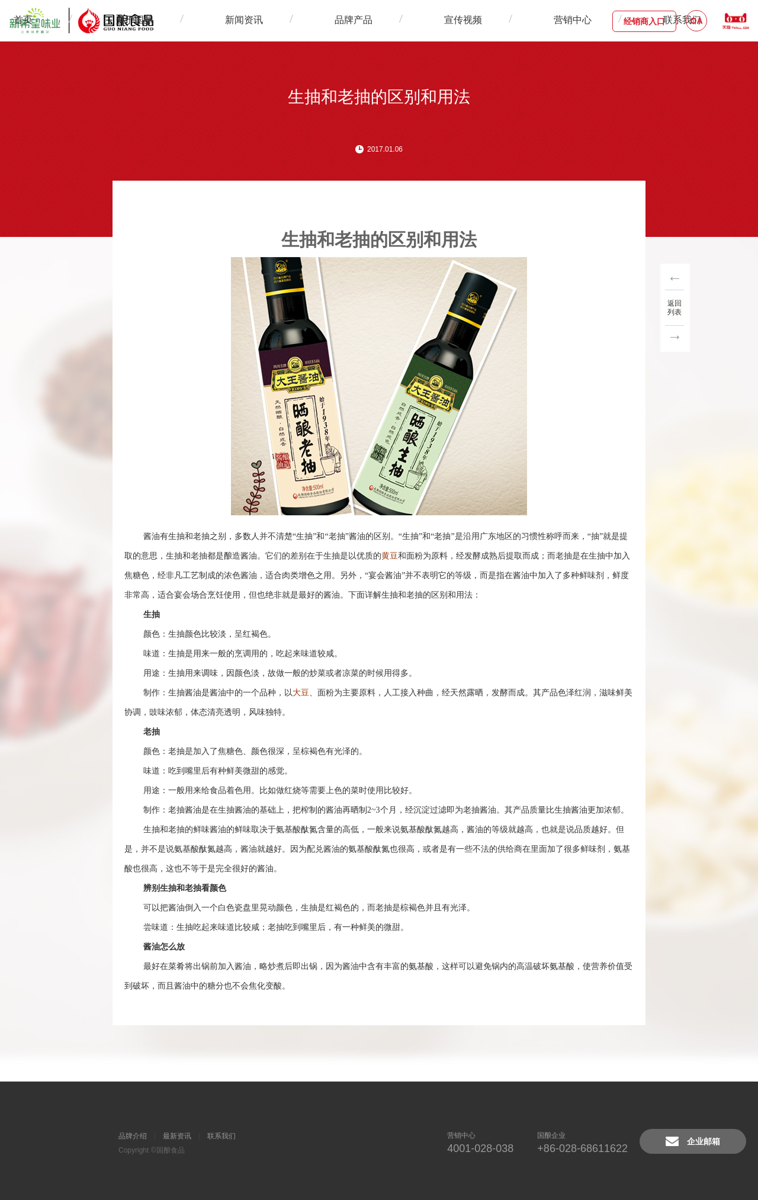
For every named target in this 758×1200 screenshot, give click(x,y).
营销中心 (460, 20)
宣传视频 (407, 20)
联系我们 (513, 20)
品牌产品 (353, 20)
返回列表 (675, 307)
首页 (191, 20)
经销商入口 (644, 21)
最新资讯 (177, 1136)
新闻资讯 (300, 20)
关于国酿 (247, 20)
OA (696, 20)
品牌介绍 (132, 1136)
